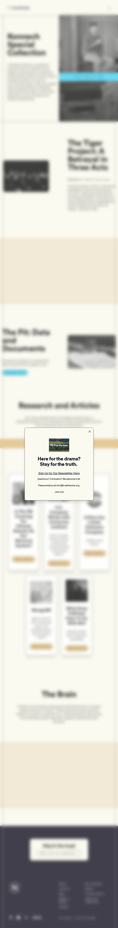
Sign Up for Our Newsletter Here (59, 473)
